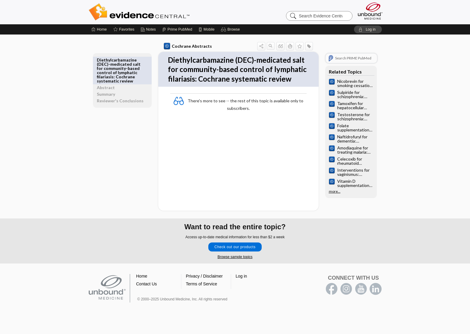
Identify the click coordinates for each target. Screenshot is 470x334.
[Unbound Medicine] (370, 11)
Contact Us (146, 295)
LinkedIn (376, 301)
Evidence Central (163, 12)
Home (141, 288)
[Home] (99, 29)
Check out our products (234, 259)
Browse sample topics (235, 269)
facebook (332, 301)
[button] (231, 29)
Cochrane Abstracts (186, 46)
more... (333, 191)
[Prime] (177, 29)
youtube (361, 301)
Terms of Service (201, 295)
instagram (346, 301)
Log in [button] (241, 288)
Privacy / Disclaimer (204, 288)
